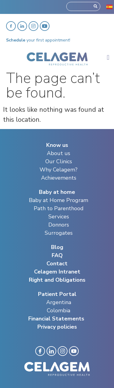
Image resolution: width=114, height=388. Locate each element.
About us (58, 153)
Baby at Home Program (58, 200)
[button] (108, 57)
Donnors (58, 224)
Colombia (58, 310)
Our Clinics (58, 161)
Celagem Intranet (57, 271)
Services (58, 216)
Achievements (58, 177)
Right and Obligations (57, 280)
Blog (57, 247)
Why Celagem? (59, 169)
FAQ (57, 255)
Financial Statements (56, 318)
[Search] (95, 5)
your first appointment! (38, 40)
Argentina (58, 302)
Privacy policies (57, 326)
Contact (57, 263)
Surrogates (59, 233)
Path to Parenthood (59, 208)
